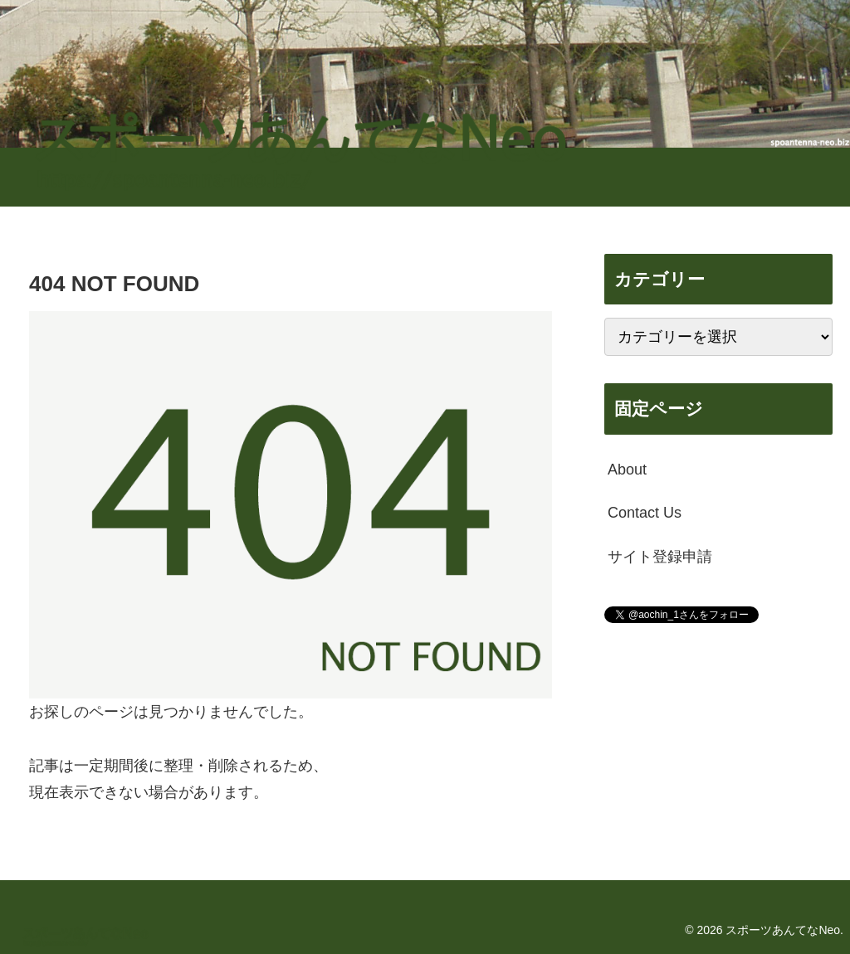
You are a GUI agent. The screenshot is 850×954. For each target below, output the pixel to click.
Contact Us (644, 512)
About (627, 469)
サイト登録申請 (660, 556)
